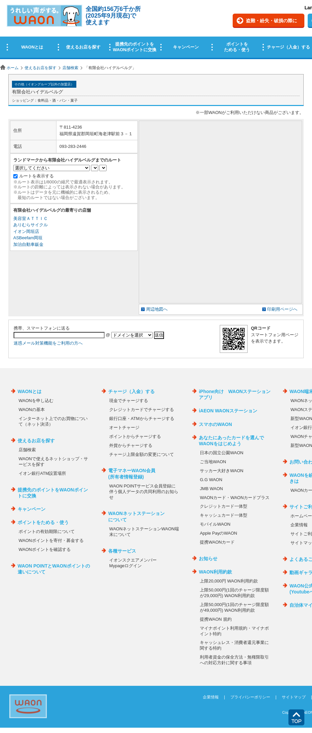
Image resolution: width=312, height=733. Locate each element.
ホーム (13, 67)
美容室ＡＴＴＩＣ (30, 218)
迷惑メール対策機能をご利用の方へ (48, 343)
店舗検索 (70, 67)
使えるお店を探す (40, 67)
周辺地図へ (157, 309)
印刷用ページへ (282, 309)
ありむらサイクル (30, 224)
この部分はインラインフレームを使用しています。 (156, 30)
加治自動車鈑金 (28, 244)
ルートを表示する (36, 175)
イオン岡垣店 (26, 231)
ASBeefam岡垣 (27, 237)
